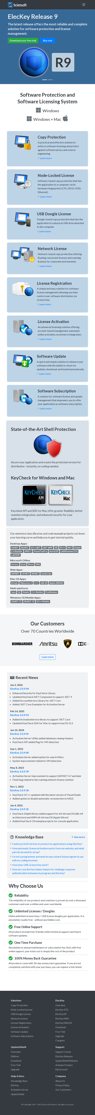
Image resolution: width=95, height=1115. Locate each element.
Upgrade (59, 1036)
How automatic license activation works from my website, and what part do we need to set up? (48, 850)
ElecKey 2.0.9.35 (19, 809)
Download (60, 1027)
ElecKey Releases (64, 1056)
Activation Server (19, 1089)
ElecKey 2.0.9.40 (19, 752)
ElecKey (15, 1085)
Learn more (46, 158)
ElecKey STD (61, 1009)
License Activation (20, 1027)
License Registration (21, 1023)
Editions (15, 1056)
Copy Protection (19, 1005)
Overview (60, 1005)
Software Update (19, 1031)
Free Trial (60, 1031)
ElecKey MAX (62, 1018)
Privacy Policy (62, 1085)
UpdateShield (17, 1094)
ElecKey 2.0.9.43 (19, 714)
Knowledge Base (19, 1081)
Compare (60, 1040)
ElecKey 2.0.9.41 (19, 733)
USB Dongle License (21, 1014)
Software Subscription (22, 1036)
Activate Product (64, 1065)
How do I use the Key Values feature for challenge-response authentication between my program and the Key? (43, 871)
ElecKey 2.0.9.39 (19, 771)
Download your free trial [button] (23, 40)
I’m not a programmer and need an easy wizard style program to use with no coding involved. (47, 858)
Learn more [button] (48, 657)
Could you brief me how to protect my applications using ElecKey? (47, 843)
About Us (60, 1081)
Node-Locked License (21, 1009)
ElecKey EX (60, 1014)
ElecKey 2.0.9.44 (19, 688)
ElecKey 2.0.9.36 (19, 790)
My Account (61, 1069)
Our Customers (63, 1089)
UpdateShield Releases (66, 1060)
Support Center (63, 1052)
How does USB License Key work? (30, 864)
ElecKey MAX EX (63, 1023)
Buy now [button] (47, 40)
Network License (19, 1018)
